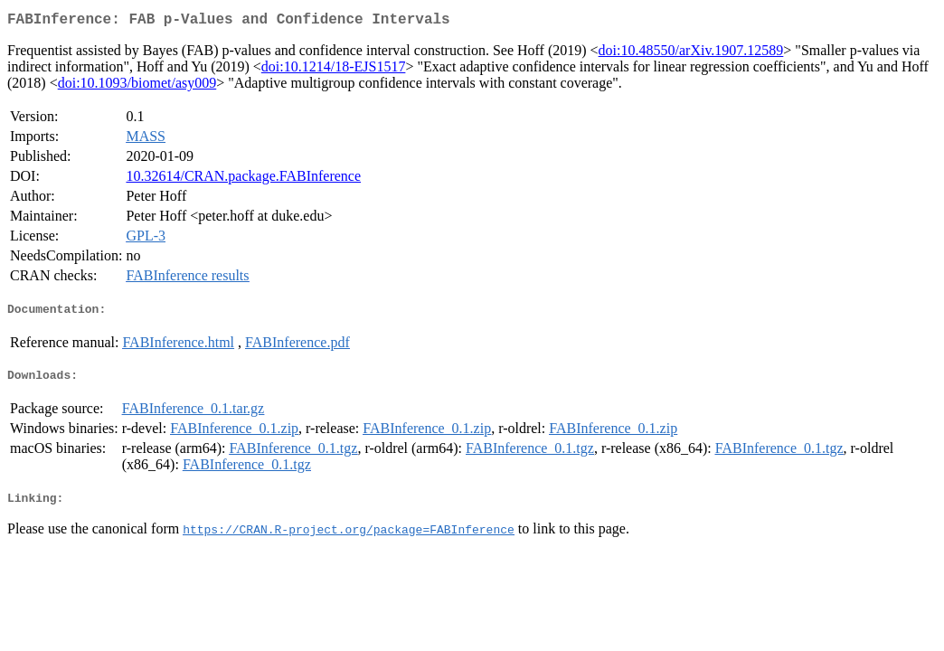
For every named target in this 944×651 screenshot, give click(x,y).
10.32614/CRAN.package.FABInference (243, 179)
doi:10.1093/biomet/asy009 (137, 86)
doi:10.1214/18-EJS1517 (333, 70)
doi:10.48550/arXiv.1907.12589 (691, 53)
